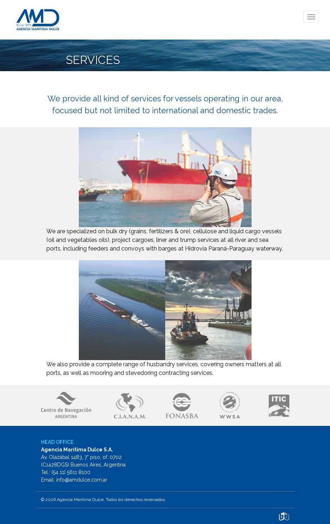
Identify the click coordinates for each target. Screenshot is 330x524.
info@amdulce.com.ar (81, 480)
